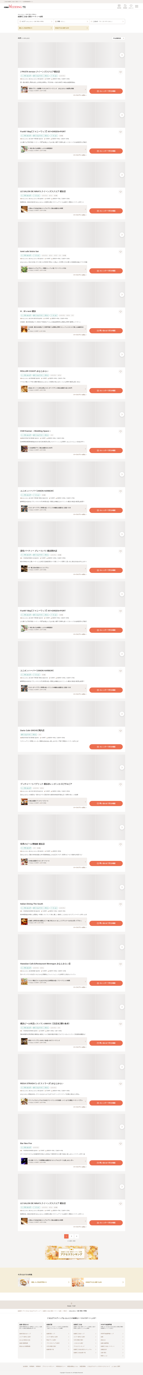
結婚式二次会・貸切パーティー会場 (52, 1311)
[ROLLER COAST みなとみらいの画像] (71, 354)
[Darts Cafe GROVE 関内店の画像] (71, 714)
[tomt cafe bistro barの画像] (71, 235)
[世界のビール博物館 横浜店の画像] (71, 827)
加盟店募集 (83, 1366)
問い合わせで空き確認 (106, 331)
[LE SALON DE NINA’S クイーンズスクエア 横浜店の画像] (71, 175)
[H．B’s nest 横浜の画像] (71, 294)
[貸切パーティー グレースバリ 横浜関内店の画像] (71, 534)
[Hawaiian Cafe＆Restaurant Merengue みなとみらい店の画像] (71, 947)
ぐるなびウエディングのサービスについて (98, 1366)
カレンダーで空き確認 (106, 91)
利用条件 (38, 1366)
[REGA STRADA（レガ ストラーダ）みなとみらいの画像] (71, 1067)
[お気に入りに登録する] (120, 72)
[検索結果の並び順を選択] (118, 38)
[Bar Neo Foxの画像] (71, 1127)
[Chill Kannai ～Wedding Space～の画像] (71, 414)
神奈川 (65, 1311)
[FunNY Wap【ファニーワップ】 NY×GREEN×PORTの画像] (71, 115)
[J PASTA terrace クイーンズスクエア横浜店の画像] (71, 55)
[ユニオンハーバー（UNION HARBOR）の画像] (71, 474)
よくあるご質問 (116, 1366)
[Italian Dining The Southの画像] (71, 887)
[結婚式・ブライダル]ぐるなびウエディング (29, 1311)
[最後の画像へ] (122, 55)
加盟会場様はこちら (72, 1366)
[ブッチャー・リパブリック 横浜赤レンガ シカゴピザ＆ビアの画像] (71, 767)
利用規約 (31, 1366)
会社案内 (25, 1366)
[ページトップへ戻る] (71, 1304)
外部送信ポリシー (61, 1366)
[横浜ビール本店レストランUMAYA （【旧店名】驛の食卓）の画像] (71, 1007)
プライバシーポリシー (48, 1366)
